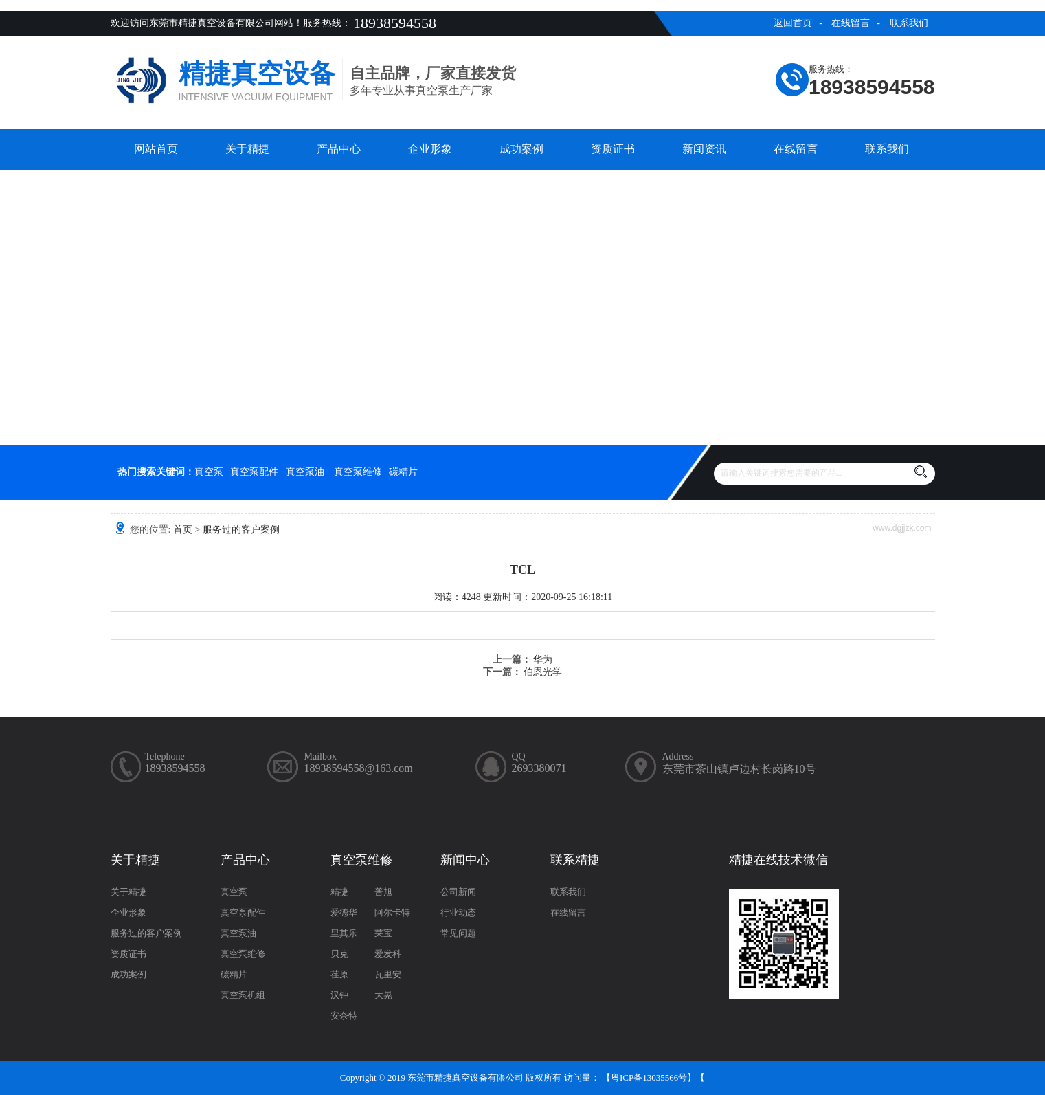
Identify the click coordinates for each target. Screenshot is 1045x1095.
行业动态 (458, 912)
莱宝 (383, 933)
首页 (182, 529)
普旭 (383, 892)
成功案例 (521, 149)
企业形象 (430, 149)
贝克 (339, 954)
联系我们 (909, 23)
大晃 (383, 995)
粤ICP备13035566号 (649, 1077)
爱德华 (343, 912)
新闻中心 (465, 860)
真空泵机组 (243, 995)
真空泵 (208, 472)
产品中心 (339, 149)
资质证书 (613, 149)
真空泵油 (305, 472)
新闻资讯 (704, 149)
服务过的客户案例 (241, 529)
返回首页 (793, 23)
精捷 (339, 892)
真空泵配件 (254, 472)
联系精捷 (575, 860)
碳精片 (403, 472)
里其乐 (343, 933)
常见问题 (458, 933)
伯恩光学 (543, 672)
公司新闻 (458, 892)
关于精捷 (247, 149)
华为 (542, 659)
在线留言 (850, 23)
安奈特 (343, 1015)
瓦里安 (387, 974)
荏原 (339, 974)
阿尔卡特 (392, 912)
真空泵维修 (358, 472)
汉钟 (339, 995)
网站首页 (156, 149)
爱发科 (387, 954)
